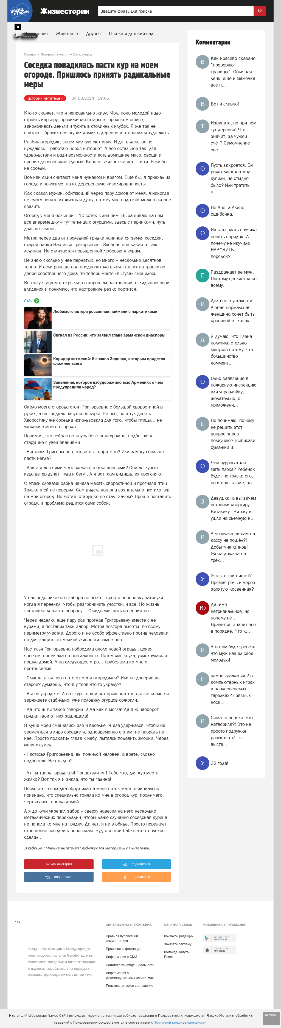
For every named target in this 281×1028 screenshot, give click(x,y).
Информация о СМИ (121, 957)
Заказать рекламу (178, 944)
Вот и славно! (225, 104)
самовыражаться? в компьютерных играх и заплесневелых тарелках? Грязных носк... (233, 689)
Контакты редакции (178, 936)
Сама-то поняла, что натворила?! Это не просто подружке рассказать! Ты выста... (232, 731)
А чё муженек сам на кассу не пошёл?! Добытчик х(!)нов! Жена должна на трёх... (233, 547)
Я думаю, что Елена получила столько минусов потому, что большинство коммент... (232, 350)
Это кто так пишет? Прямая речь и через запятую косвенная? (233, 582)
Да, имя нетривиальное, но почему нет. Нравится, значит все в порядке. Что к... (233, 618)
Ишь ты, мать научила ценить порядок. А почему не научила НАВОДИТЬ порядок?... (234, 243)
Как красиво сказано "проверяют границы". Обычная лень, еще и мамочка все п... (233, 71)
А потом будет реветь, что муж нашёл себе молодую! (234, 653)
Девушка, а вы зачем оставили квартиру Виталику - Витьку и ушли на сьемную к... (233, 508)
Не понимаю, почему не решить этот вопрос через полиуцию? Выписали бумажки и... (233, 434)
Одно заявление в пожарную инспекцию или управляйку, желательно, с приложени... (234, 392)
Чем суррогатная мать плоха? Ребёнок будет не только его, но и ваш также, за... (233, 472)
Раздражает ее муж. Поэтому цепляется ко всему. (234, 278)
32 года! (219, 763)
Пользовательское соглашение (129, 986)
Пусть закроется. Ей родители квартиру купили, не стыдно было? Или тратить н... (232, 178)
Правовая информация (123, 949)
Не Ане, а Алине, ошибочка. (228, 211)
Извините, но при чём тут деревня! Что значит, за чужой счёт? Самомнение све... (233, 136)
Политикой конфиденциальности (180, 1022)
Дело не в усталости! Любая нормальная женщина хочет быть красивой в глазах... (233, 310)
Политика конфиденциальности (130, 965)
